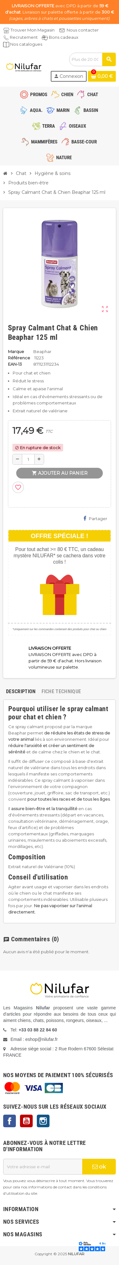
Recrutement (24, 37)
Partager (95, 518)
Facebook (9, 1121)
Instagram (43, 1121)
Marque (16, 351)
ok (99, 1166)
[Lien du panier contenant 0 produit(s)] (102, 76)
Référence (19, 357)
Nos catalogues (26, 44)
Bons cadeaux (63, 37)
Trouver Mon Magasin (32, 29)
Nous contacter (83, 29)
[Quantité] (28, 459)
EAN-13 (15, 364)
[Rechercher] (92, 59)
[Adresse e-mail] (42, 1167)
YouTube (26, 1121)
